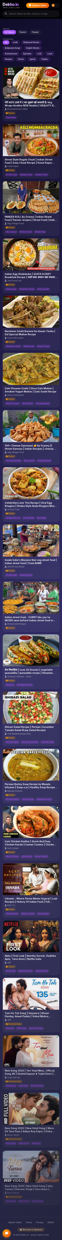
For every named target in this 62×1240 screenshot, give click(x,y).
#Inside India (11, 575)
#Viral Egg (41, 518)
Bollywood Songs (12, 48)
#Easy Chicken (41, 857)
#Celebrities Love (13, 518)
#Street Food (40, 232)
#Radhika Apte (42, 972)
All (6, 42)
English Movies (32, 48)
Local (49, 54)
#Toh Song (21, 1030)
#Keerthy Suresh (25, 972)
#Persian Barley (12, 799)
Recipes (8, 59)
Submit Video (37, 5)
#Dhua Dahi (27, 403)
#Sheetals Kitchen (24, 685)
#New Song (11, 1088)
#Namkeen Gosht (13, 346)
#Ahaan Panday (36, 1030)
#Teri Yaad (23, 1088)
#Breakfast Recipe (27, 289)
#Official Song (37, 1088)
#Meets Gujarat (27, 914)
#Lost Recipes (43, 914)
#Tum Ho (10, 1030)
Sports (32, 59)
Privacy (40, 1222)
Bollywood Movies (31, 42)
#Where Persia (12, 914)
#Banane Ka (29, 346)
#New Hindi (24, 1200)
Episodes (27, 54)
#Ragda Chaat (26, 175)
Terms (29, 1222)
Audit (15, 42)
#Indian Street (41, 175)
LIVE (39, 54)
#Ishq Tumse (37, 1200)
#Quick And (27, 857)
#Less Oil (10, 685)
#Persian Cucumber (30, 742)
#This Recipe (28, 518)
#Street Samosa (44, 461)
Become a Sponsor (31, 1229)
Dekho (11, 4)
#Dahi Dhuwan (12, 403)
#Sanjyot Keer (43, 289)
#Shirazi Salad (12, 742)
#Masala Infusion (44, 799)
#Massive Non (26, 575)
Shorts (21, 59)
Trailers (44, 59)
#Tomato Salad (47, 742)
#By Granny (11, 232)
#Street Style (11, 175)
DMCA (51, 1222)
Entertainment (11, 54)
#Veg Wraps (11, 117)
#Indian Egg (11, 289)
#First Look (10, 972)
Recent (23, 32)
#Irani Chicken (12, 857)
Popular (35, 32)
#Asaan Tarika (43, 346)
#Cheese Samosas (13, 461)
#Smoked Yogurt (42, 403)
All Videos (9, 32)
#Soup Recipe (27, 799)
